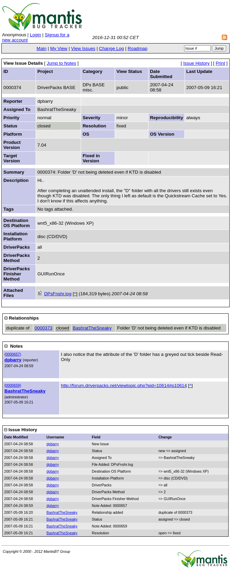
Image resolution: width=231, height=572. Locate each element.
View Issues (83, 48)
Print (220, 63)
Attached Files (13, 293)
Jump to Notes (61, 63)
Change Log (111, 48)
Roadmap (137, 48)
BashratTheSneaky (92, 328)
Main (42, 48)
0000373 (43, 328)
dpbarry (13, 359)
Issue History (196, 63)
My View (58, 48)
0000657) (13, 354)
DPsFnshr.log (58, 293)
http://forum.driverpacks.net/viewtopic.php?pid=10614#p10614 (124, 385)
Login (35, 34)
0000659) (13, 385)
